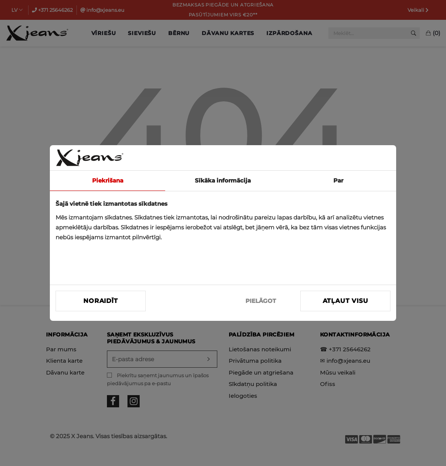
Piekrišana (107, 180)
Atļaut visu (345, 300)
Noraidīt (100, 300)
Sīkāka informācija (223, 180)
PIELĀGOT (260, 300)
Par (338, 180)
